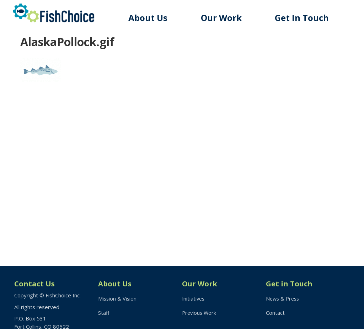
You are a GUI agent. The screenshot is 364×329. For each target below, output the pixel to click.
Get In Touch (304, 17)
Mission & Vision (118, 298)
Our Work (224, 17)
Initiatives (194, 298)
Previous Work (200, 313)
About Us (152, 17)
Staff (103, 313)
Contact (275, 313)
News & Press (283, 298)
